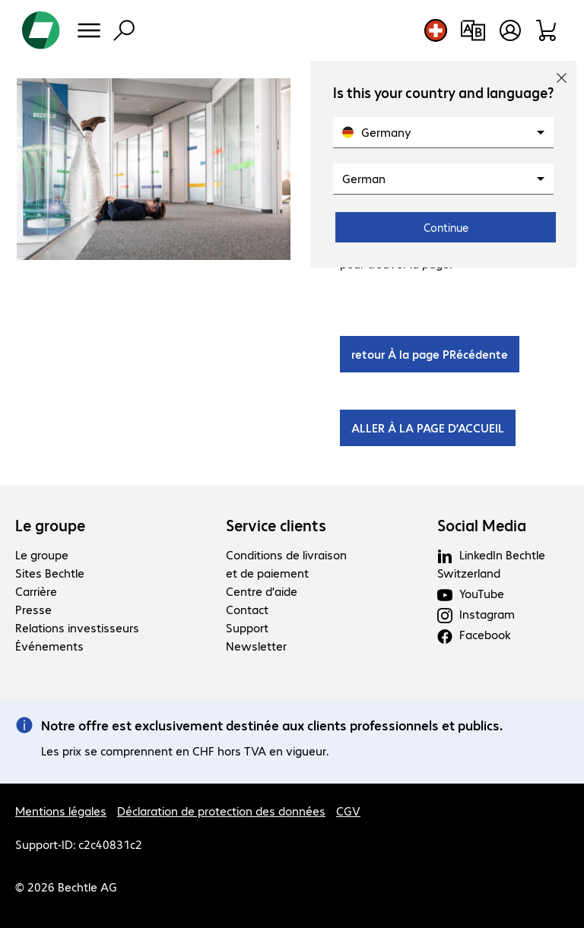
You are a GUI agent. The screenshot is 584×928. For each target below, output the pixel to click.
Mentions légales (60, 811)
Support (247, 627)
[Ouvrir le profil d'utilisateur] (510, 30)
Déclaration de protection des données (221, 811)
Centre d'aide (261, 591)
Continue (446, 227)
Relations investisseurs (77, 627)
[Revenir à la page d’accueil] (41, 30)
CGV (348, 811)
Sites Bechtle (49, 573)
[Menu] (89, 30)
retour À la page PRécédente (429, 354)
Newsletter (256, 646)
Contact (247, 609)
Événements (49, 646)
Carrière (36, 591)
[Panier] (547, 30)
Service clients (276, 525)
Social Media (481, 525)
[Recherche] (124, 30)
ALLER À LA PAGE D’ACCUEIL (427, 427)
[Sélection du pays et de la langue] (435, 30)
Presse (33, 609)
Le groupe (50, 525)
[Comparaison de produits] (472, 30)
